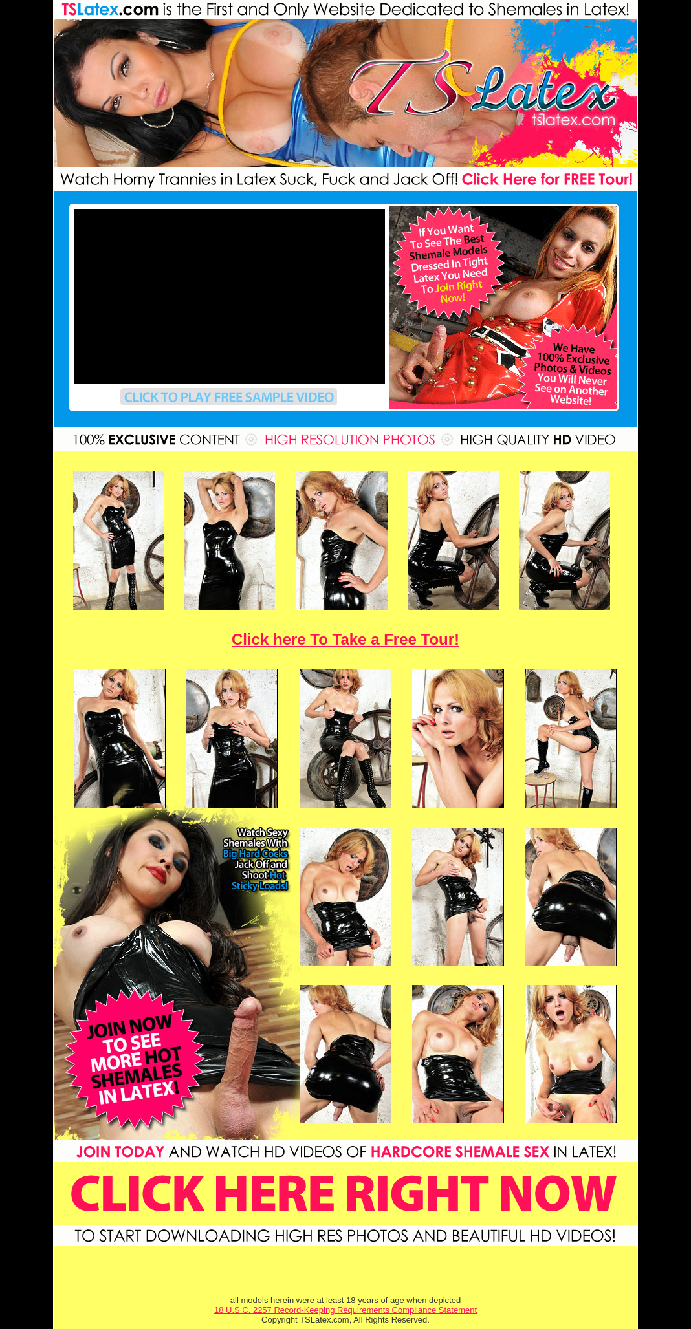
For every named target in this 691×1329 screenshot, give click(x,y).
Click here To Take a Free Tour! (345, 639)
